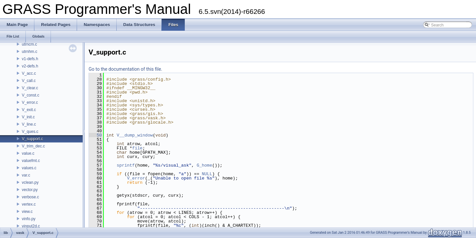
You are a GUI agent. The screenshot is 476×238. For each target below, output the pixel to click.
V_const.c (30, 95)
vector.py (30, 189)
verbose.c (30, 197)
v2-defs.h (30, 66)
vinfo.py (28, 219)
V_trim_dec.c (33, 146)
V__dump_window (135, 135)
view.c (27, 211)
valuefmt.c (31, 160)
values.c (29, 168)
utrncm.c (29, 44)
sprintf (126, 165)
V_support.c (32, 139)
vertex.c (29, 204)
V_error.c (30, 102)
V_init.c (28, 117)
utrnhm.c (29, 51)
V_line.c (29, 124)
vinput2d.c (31, 226)
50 (95, 135)
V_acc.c (29, 73)
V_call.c (29, 80)
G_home (204, 165)
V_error (136, 178)
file (137, 148)
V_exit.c (29, 109)
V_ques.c (30, 131)
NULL (207, 174)
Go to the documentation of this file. (125, 69)
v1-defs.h (30, 59)
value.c (28, 153)
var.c (26, 175)
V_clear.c (30, 88)
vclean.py (30, 182)
